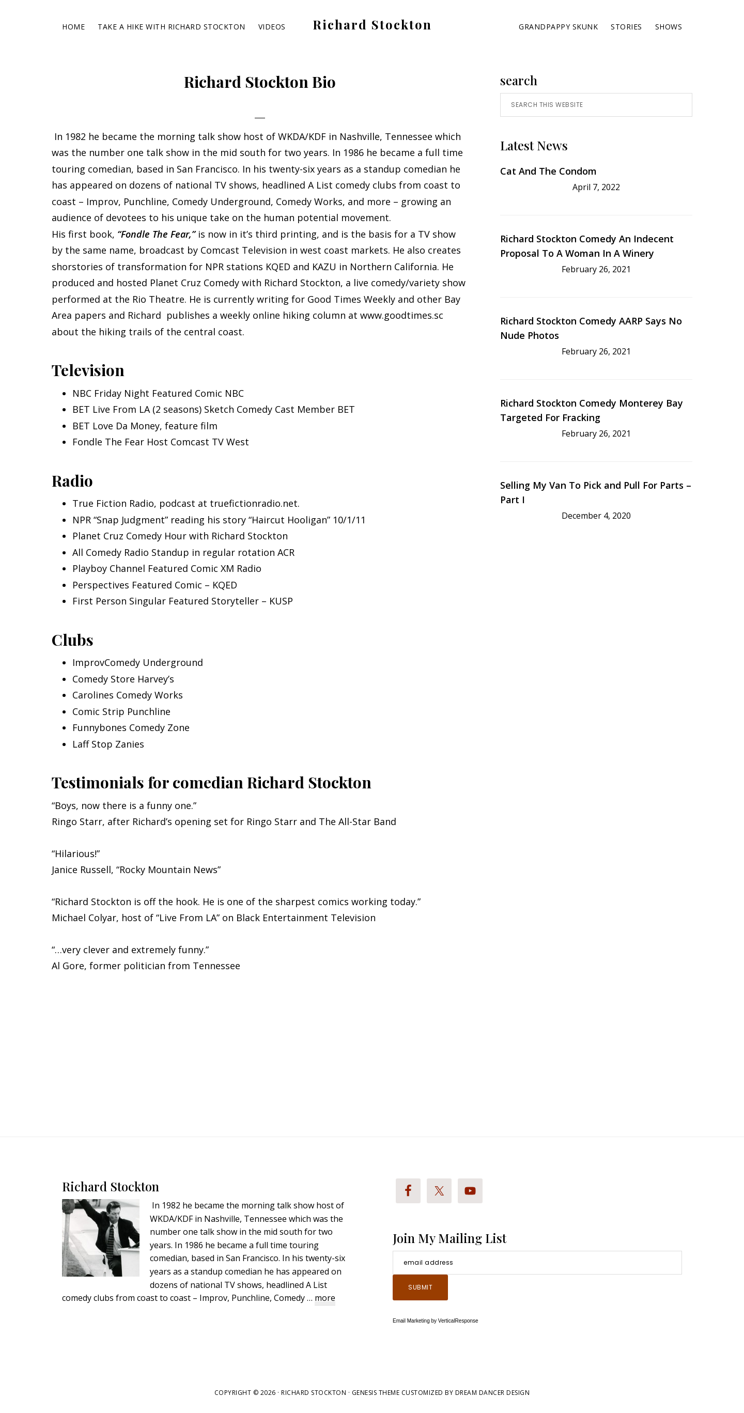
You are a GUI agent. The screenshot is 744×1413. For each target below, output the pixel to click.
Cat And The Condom (548, 171)
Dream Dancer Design (492, 1392)
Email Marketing (411, 1321)
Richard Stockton (372, 24)
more (325, 1299)
